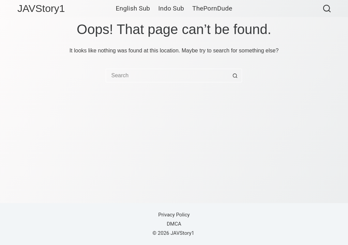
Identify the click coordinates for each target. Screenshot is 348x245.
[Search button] (235, 75)
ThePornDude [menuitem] (212, 8)
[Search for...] (167, 75)
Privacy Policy (174, 215)
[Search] (327, 8)
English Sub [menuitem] (133, 8)
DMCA (174, 224)
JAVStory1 (41, 8)
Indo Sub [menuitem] (171, 8)
